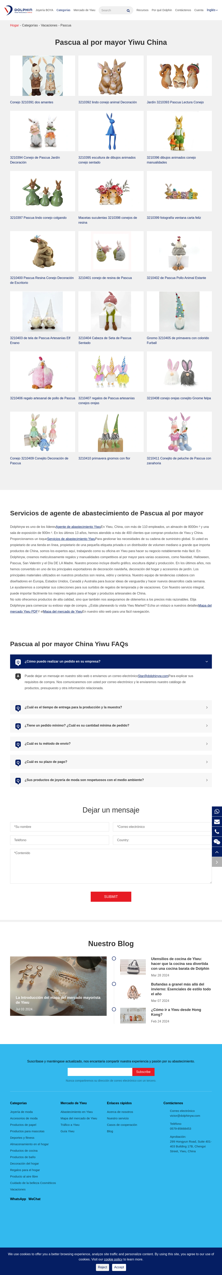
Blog (110, 1131)
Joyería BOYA (44, 10)
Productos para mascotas (27, 1131)
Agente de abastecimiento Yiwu (78, 526)
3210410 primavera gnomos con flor (104, 458)
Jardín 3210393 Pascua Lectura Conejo (175, 102)
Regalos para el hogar (25, 1170)
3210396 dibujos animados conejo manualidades (171, 160)
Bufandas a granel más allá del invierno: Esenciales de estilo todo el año (181, 989)
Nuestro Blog (111, 943)
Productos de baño (23, 1157)
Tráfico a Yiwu (70, 1124)
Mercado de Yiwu (84, 10)
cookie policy (113, 1259)
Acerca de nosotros (120, 1112)
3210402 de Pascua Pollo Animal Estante (176, 278)
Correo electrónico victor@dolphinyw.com (185, 1113)
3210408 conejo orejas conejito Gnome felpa (179, 398)
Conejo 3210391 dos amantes (31, 102)
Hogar (14, 25)
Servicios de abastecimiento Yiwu (71, 539)
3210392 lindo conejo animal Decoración (107, 102)
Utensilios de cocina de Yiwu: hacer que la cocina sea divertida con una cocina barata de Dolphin (180, 964)
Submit (111, 897)
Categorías (63, 10)
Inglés (211, 10)
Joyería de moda (21, 1112)
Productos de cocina (24, 1150)
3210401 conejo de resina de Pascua (105, 278)
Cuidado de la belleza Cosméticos (33, 1183)
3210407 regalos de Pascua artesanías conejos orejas (106, 400)
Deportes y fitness (22, 1137)
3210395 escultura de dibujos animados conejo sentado (107, 160)
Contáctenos (183, 10)
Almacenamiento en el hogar (29, 1144)
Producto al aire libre (24, 1176)
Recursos (142, 10)
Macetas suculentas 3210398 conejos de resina (107, 220)
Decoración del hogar (24, 1163)
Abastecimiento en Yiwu (77, 1112)
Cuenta (198, 10)
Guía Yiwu (67, 1131)
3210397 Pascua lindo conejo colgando (38, 217)
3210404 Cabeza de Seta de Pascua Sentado (104, 340)
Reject (102, 1267)
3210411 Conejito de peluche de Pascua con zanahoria (179, 461)
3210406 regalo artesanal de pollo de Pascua (42, 398)
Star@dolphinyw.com (153, 676)
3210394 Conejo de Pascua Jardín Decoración (35, 160)
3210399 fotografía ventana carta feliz (174, 217)
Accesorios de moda (24, 1118)
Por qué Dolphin (162, 10)
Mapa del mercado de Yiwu (62, 611)
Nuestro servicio (118, 1118)
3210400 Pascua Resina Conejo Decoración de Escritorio (42, 280)
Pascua (65, 25)
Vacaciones (49, 25)
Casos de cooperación (122, 1124)
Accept (119, 1267)
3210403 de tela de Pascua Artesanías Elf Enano (40, 340)
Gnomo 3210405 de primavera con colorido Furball (178, 340)
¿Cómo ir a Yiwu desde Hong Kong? (176, 1012)
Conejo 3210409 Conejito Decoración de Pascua (39, 461)
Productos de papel (23, 1124)
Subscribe (143, 1072)
